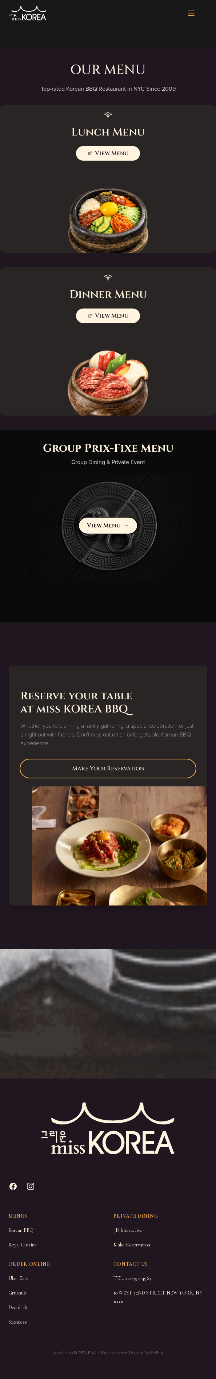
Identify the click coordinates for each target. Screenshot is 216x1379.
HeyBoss (156, 1352)
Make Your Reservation (108, 769)
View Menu (108, 525)
